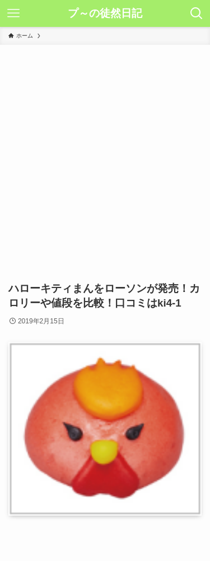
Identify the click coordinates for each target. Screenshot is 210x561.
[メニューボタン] (13, 13)
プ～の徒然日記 (105, 13)
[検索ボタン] (196, 13)
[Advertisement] (105, 155)
